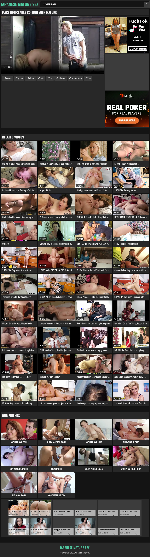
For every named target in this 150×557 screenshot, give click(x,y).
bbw (89, 78)
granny (20, 78)
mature (9, 78)
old (51, 78)
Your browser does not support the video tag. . (52, 45)
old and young (77, 78)
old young (62, 78)
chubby (31, 78)
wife (42, 78)
